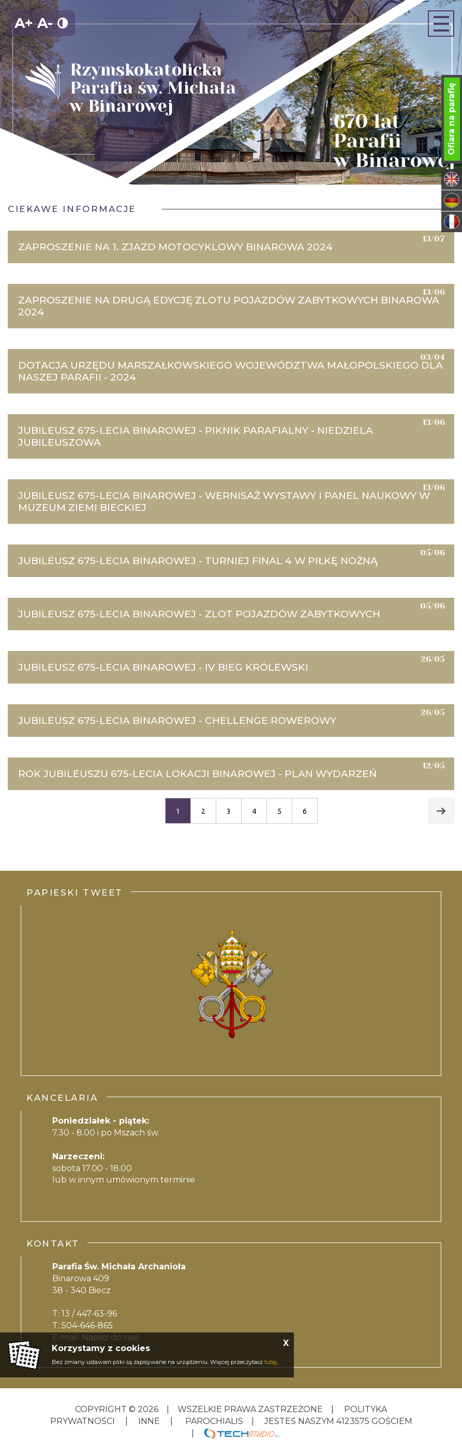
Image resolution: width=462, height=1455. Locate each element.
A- (45, 23)
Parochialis (214, 1421)
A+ (23, 23)
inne (149, 1421)
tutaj (270, 1362)
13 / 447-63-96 (89, 1313)
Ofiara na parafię (451, 119)
